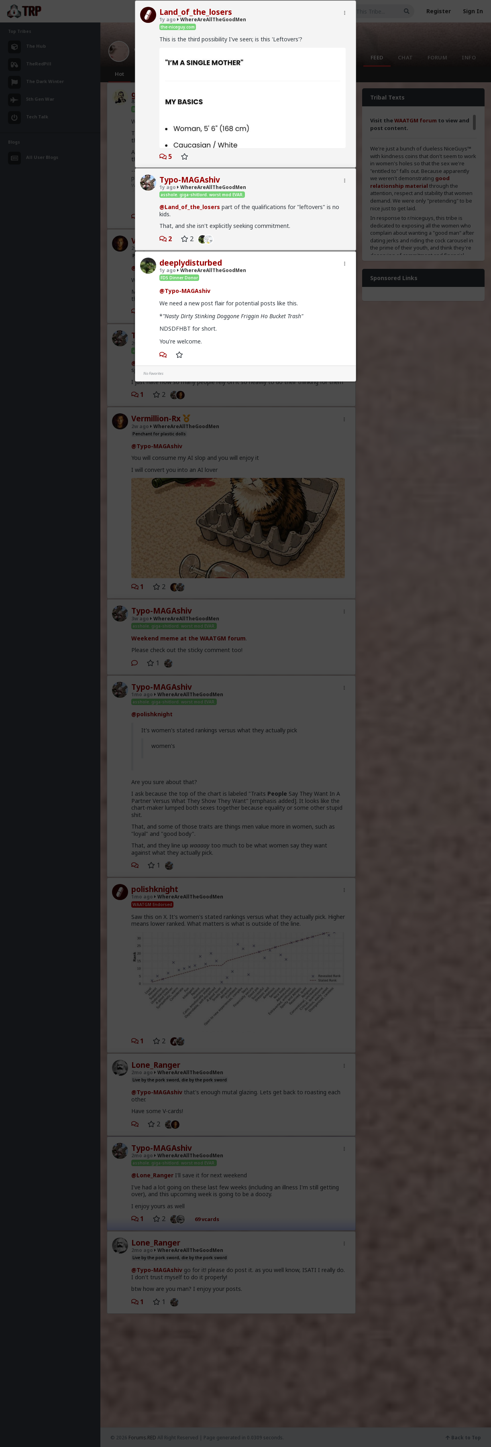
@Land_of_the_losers (189, 207)
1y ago (167, 19)
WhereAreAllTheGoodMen (211, 19)
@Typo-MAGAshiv (184, 291)
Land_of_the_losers (195, 12)
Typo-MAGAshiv (189, 180)
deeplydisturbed (190, 263)
